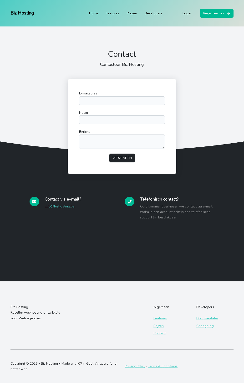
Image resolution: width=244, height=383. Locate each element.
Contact (159, 333)
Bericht (84, 131)
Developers (153, 13)
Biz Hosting (22, 13)
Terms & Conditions (163, 366)
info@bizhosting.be (60, 206)
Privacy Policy (135, 366)
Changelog (205, 325)
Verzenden (122, 157)
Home (93, 13)
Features (112, 13)
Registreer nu (216, 13)
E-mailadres (88, 93)
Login (187, 13)
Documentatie (207, 318)
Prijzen (132, 13)
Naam (83, 112)
